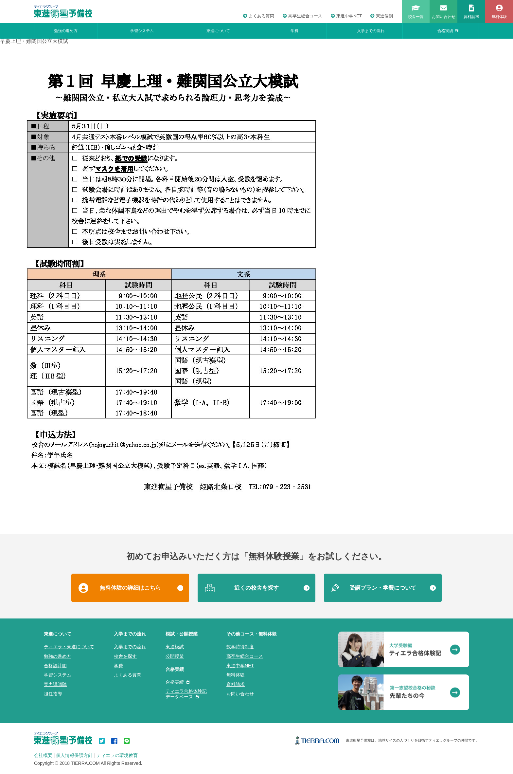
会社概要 (43, 755)
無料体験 (235, 674)
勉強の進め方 (66, 30)
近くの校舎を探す (256, 588)
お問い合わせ (240, 693)
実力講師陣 (55, 684)
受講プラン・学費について (382, 588)
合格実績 (447, 30)
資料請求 (235, 684)
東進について (218, 30)
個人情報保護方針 (74, 755)
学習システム (142, 30)
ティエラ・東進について (69, 646)
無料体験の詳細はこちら (130, 588)
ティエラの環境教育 (117, 755)
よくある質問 (258, 15)
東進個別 (381, 15)
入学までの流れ (370, 30)
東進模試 (175, 646)
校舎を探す (125, 656)
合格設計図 (55, 665)
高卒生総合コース (302, 15)
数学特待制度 (240, 646)
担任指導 (53, 693)
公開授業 (175, 656)
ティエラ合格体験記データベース (186, 694)
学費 (294, 30)
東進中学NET (346, 15)
